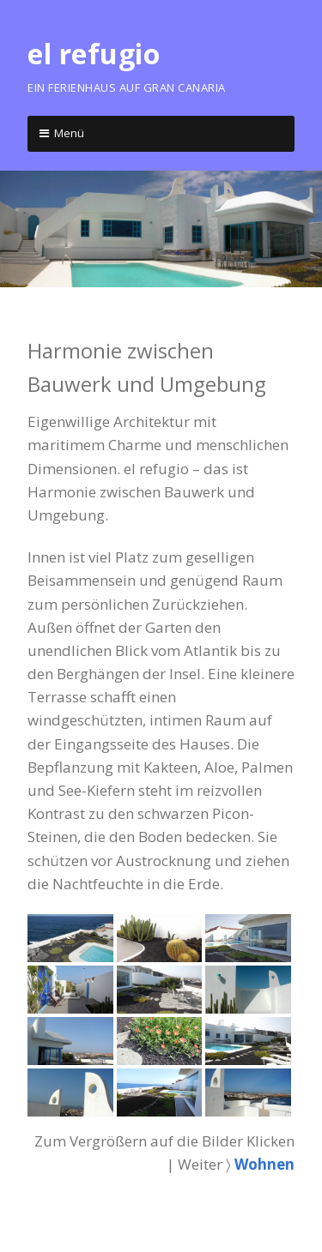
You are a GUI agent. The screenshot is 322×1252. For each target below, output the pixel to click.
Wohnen (264, 1164)
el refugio (93, 53)
